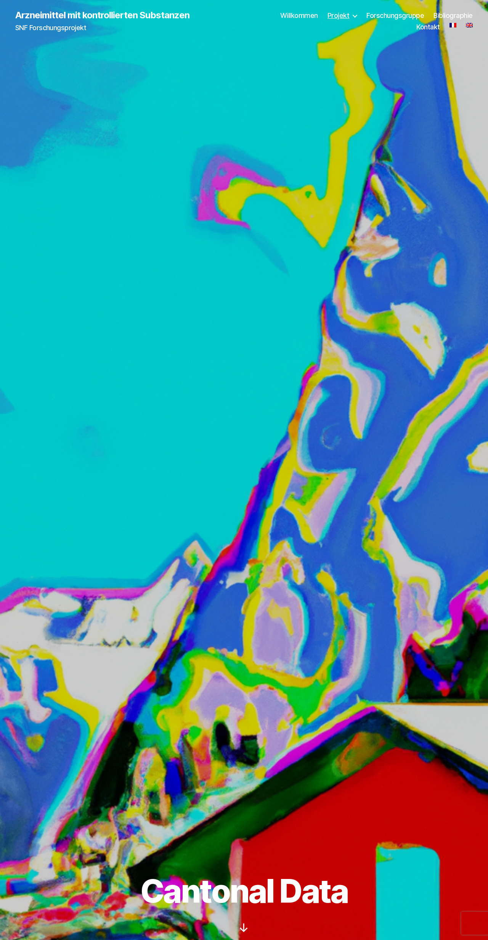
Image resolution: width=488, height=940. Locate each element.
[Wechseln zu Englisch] (469, 25)
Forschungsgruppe (395, 15)
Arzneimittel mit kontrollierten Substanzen (102, 15)
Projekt (338, 15)
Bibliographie (453, 15)
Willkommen (299, 15)
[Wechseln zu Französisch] (452, 25)
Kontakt (428, 27)
